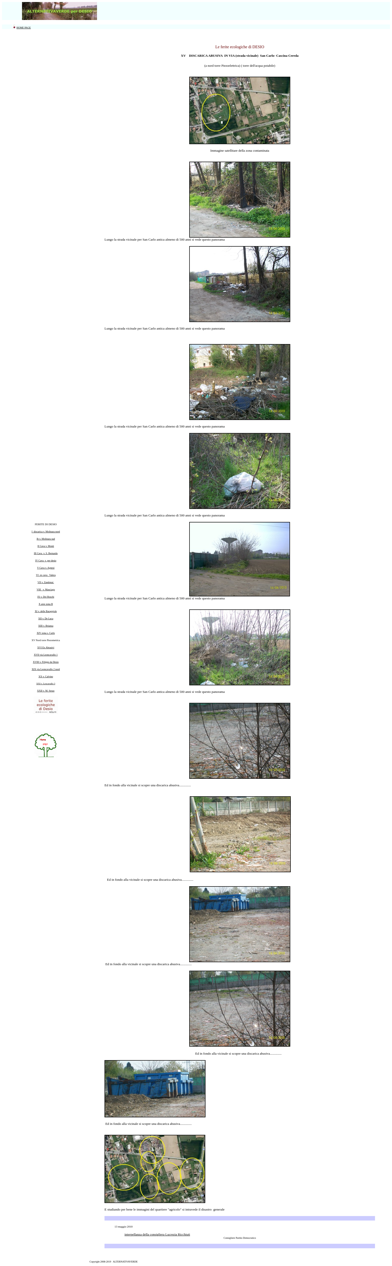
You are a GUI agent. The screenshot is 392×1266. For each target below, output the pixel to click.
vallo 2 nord (54, 669)
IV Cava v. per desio (45, 560)
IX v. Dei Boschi (45, 596)
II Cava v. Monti (46, 546)
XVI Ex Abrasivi (45, 647)
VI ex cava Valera (46, 575)
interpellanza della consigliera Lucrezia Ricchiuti (157, 1234)
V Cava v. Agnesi (45, 567)
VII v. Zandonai (46, 582)
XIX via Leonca (40, 669)
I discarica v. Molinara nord (46, 531)
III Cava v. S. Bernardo (46, 553)
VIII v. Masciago (46, 589)
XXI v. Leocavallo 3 (45, 683)
